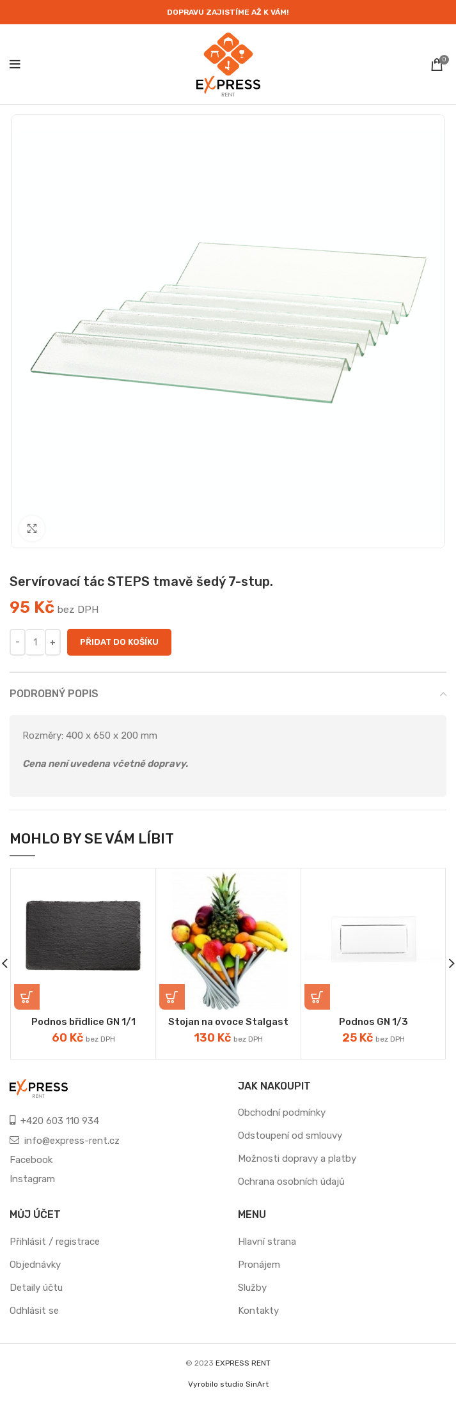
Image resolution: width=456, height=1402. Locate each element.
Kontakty (258, 1310)
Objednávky (35, 1264)
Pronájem (259, 1264)
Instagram (32, 1179)
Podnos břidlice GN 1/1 (83, 1022)
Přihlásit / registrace (55, 1241)
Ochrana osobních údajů (291, 1181)
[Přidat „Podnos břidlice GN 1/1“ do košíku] (27, 997)
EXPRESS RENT (243, 1363)
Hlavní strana (267, 1241)
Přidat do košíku (119, 642)
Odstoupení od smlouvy (290, 1135)
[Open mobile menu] (15, 64)
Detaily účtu (36, 1287)
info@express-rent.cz (72, 1140)
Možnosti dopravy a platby (297, 1158)
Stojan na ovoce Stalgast (228, 1022)
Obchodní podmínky (282, 1112)
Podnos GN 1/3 (373, 1022)
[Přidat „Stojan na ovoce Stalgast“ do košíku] (172, 997)
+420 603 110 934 (59, 1121)
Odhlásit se (34, 1310)
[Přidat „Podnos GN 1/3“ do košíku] (317, 997)
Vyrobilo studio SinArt (228, 1384)
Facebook (31, 1160)
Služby (252, 1287)
